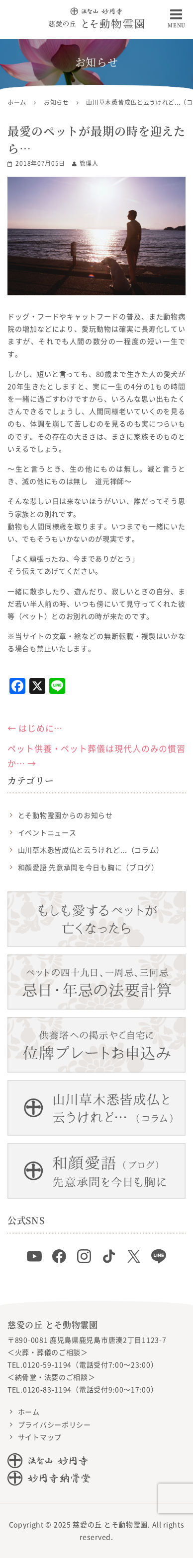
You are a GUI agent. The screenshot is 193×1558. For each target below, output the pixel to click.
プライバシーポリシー (54, 1424)
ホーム (29, 1412)
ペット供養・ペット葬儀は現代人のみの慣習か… (96, 756)
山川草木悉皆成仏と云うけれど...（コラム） (91, 850)
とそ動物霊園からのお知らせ (65, 815)
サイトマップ (40, 1437)
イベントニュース (47, 832)
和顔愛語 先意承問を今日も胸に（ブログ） (88, 867)
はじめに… (35, 728)
